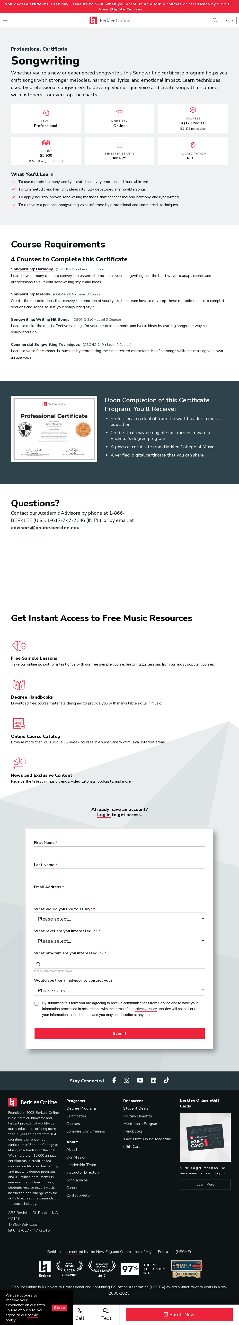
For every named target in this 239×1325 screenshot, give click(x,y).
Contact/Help (78, 1195)
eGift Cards (132, 1146)
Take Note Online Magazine (147, 1139)
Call (80, 1314)
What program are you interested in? (69, 953)
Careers (73, 1187)
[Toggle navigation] (5, 20)
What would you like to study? (63, 909)
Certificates (76, 1116)
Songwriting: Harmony (32, 269)
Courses (73, 1123)
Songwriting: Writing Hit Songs (41, 319)
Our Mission (76, 1157)
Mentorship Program (140, 1123)
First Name (44, 843)
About (71, 1149)
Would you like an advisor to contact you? (73, 980)
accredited (74, 1251)
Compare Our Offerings (85, 1131)
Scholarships (77, 1180)
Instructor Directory (83, 1172)
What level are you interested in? (65, 931)
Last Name (44, 865)
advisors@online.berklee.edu (45, 527)
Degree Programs (81, 1108)
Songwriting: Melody (31, 294)
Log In (229, 20)
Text (106, 1314)
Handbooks (133, 1131)
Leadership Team (81, 1165)
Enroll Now (179, 1314)
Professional (39, 49)
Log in (104, 815)
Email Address (47, 887)
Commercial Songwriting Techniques (46, 344)
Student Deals (136, 1108)
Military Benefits (137, 1116)
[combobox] (119, 963)
